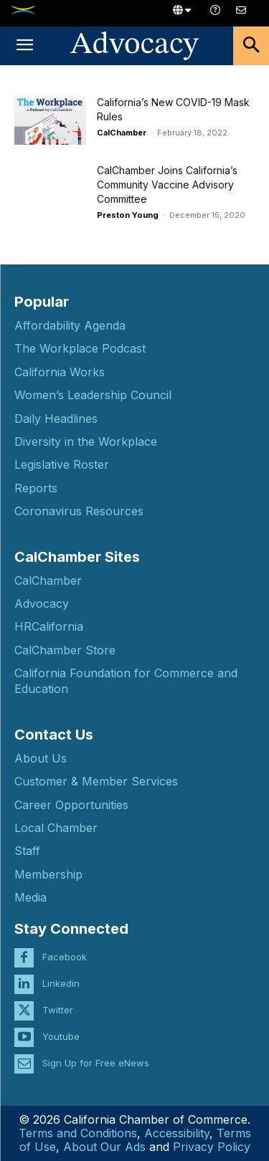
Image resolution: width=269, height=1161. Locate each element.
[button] (24, 46)
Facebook (64, 956)
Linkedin (61, 983)
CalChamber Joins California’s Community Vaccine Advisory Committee (167, 184)
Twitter (57, 1010)
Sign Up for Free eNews (95, 1063)
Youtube (61, 1036)
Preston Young (128, 215)
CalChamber (121, 133)
